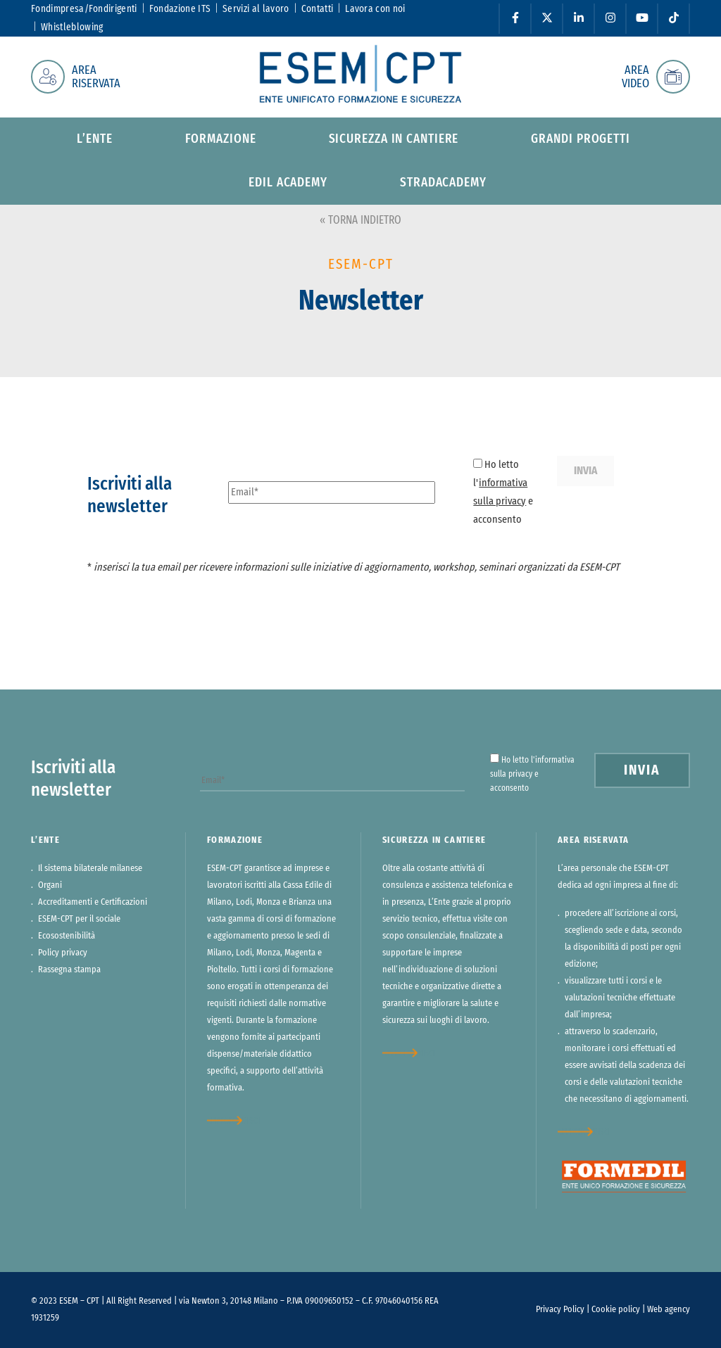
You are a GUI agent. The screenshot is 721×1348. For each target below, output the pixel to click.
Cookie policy (615, 1309)
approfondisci (233, 1120)
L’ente (94, 139)
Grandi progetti (580, 139)
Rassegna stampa (69, 969)
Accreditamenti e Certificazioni (92, 902)
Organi (50, 885)
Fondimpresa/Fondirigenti (84, 9)
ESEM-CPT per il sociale (79, 919)
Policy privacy (62, 953)
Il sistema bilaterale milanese (90, 868)
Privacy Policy (560, 1309)
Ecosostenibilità (66, 936)
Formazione (220, 139)
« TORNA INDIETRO (360, 220)
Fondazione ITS (180, 9)
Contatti (317, 9)
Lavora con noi (375, 9)
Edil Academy (288, 183)
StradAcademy (443, 183)
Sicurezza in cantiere (394, 139)
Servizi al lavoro (255, 9)
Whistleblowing (72, 27)
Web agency (668, 1309)
